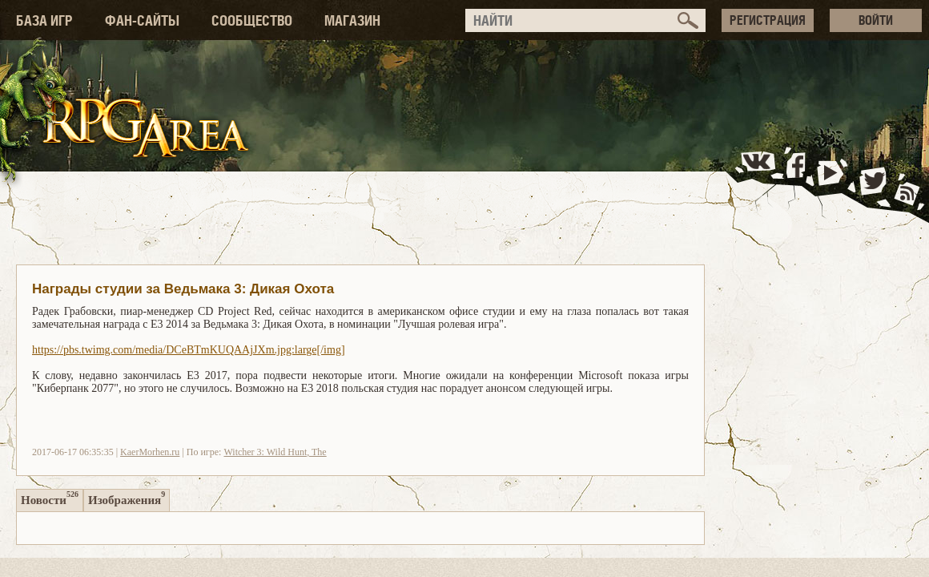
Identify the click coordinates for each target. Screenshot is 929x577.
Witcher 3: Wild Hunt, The (274, 452)
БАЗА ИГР (44, 20)
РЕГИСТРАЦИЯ (768, 20)
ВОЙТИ (876, 20)
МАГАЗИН (352, 20)
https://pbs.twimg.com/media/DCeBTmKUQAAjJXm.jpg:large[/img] (188, 350)
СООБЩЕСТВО (251, 20)
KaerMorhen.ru (149, 452)
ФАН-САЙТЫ (142, 20)
